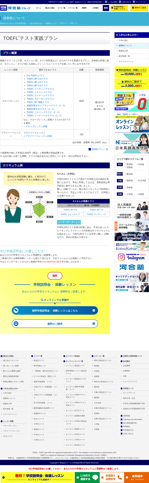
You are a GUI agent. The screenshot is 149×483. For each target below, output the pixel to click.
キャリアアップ (129, 393)
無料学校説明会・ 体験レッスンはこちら (55, 310)
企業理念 (126, 371)
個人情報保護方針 (130, 423)
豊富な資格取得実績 (11, 376)
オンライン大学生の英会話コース (76, 422)
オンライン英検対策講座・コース (75, 388)
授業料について (51, 23)
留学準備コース (40, 366)
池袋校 (130, 167)
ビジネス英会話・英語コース (45, 376)
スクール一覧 (72, 8)
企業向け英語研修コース (132, 356)
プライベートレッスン (11, 431)
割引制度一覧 (124, 56)
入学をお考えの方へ (36, 23)
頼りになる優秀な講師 (11, 371)
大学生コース (39, 424)
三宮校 (130, 194)
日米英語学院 (77, 463)
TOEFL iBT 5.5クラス (37, 85)
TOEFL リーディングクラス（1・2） (45, 115)
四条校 (130, 187)
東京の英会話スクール (102, 360)
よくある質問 (111, 2)
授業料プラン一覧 (100, 149)
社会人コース (39, 419)
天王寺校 (142, 180)
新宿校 (130, 164)
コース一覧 (61, 8)
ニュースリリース (130, 381)
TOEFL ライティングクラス (40, 95)
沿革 (125, 376)
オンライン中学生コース (75, 434)
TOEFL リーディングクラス (40, 89)
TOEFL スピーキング (70, 214)
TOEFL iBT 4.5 (96, 210)
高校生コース (39, 429)
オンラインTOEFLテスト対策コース (76, 403)
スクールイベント (126, 61)
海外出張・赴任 (129, 398)
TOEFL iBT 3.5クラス (37, 78)
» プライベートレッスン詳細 (38, 136)
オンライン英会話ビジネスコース (76, 380)
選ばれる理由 (50, 8)
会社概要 (126, 366)
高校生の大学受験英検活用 (134, 409)
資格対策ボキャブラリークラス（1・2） (47, 105)
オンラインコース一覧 (74, 361)
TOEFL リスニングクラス (39, 92)
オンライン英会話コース (75, 366)
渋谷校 (141, 164)
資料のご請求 (54, 324)
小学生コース (39, 440)
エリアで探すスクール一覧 (130, 159)
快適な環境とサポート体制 (13, 382)
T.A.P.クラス (8, 436)
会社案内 (126, 361)
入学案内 (95, 8)
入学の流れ (123, 40)
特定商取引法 (128, 430)
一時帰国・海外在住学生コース (46, 371)
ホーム (38, 8)
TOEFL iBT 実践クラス (38, 102)
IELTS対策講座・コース (43, 403)
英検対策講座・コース (43, 382)
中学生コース (39, 435)
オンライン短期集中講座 (75, 416)
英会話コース (39, 360)
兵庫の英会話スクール (102, 419)
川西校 (141, 194)
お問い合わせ (125, 2)
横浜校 (130, 174)
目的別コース (128, 388)
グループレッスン (10, 426)
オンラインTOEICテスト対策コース (76, 396)
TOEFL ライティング (96, 214)
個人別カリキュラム (11, 360)
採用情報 (126, 416)
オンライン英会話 (73, 356)
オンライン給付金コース (75, 445)
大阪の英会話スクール (102, 392)
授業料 (84, 8)
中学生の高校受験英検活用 (134, 403)
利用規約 (126, 426)
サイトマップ (139, 2)
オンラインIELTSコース (75, 410)
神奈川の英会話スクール (103, 382)
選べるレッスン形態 (11, 366)
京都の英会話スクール (102, 408)
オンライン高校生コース (75, 429)
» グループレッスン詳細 (35, 126)
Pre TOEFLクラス (35, 75)
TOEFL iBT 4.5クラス (37, 82)
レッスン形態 (8, 421)
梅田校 (130, 180)
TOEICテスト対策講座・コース (45, 388)
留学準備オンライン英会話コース (76, 372)
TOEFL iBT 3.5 (70, 210)
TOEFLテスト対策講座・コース (45, 396)
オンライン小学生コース (75, 440)
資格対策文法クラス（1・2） (41, 109)
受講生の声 (123, 51)
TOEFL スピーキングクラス (40, 99)
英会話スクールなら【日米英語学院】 (13, 23)
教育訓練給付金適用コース (44, 408)
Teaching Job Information (132, 419)
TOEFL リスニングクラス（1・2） (44, 112)
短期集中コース (40, 413)
